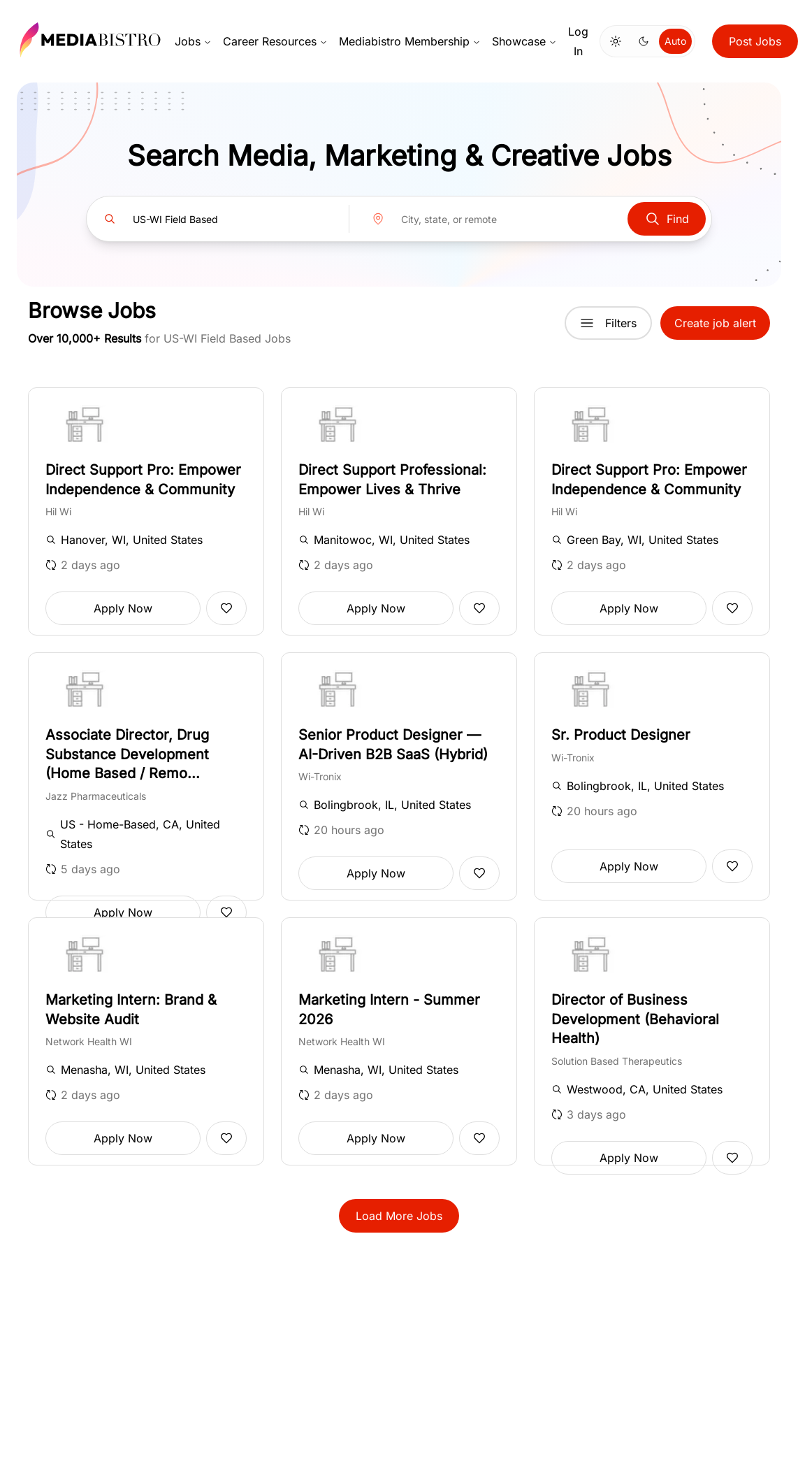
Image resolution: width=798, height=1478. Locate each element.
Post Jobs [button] (755, 41)
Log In (578, 41)
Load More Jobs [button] (399, 1216)
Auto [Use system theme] (675, 41)
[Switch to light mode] (615, 41)
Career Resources (275, 41)
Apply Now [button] (123, 608)
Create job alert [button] (715, 323)
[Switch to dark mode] (643, 41)
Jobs (193, 41)
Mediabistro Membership (410, 41)
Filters (608, 323)
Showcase (524, 41)
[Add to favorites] (226, 608)
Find (666, 218)
